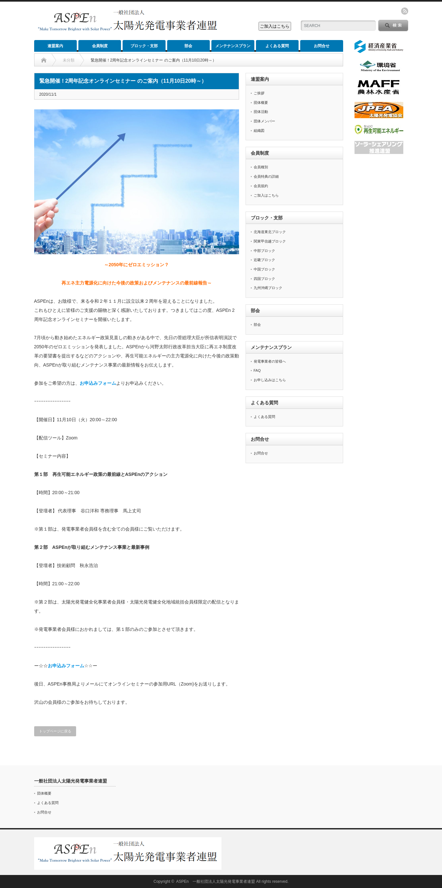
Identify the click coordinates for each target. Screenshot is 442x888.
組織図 (259, 130)
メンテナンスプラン (232, 46)
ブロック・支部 (144, 46)
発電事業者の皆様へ (270, 361)
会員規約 (261, 186)
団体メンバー (264, 121)
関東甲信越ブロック (270, 241)
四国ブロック (264, 279)
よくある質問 (277, 46)
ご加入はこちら (266, 195)
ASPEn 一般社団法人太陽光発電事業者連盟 (215, 881)
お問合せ (321, 46)
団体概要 (261, 102)
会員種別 (261, 167)
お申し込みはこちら (270, 380)
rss (404, 11)
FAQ (257, 370)
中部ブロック (264, 251)
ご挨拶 (259, 93)
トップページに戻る (55, 731)
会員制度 (100, 46)
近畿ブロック (264, 260)
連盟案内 (55, 46)
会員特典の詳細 (266, 176)
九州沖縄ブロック (268, 288)
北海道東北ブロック (270, 232)
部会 (188, 46)
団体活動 (261, 112)
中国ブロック (264, 269)
